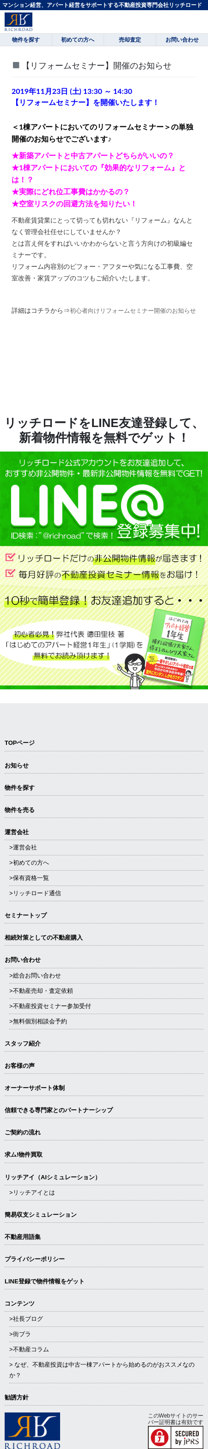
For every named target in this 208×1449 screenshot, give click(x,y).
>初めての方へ (29, 862)
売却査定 (130, 40)
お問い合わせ (23, 959)
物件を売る (20, 809)
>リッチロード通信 (35, 893)
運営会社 (17, 832)
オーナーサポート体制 (35, 1087)
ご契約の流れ (23, 1132)
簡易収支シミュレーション (41, 1214)
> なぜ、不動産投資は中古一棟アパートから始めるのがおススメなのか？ (102, 1369)
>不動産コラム (29, 1349)
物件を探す (20, 787)
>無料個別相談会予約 (38, 1021)
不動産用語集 (23, 1236)
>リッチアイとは (32, 1192)
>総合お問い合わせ (35, 975)
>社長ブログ (26, 1318)
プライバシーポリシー (35, 1259)
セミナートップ (26, 915)
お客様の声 (20, 1065)
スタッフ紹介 (23, 1043)
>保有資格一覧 (29, 877)
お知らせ (17, 765)
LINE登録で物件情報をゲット (45, 1281)
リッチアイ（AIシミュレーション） (53, 1177)
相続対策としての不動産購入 (44, 937)
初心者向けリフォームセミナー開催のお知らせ (133, 310)
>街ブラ (20, 1334)
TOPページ (20, 742)
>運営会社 (23, 847)
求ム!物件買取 (24, 1154)
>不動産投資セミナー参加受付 (50, 1006)
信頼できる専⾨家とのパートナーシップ (59, 1110)
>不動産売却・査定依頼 (41, 990)
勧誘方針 (17, 1397)
